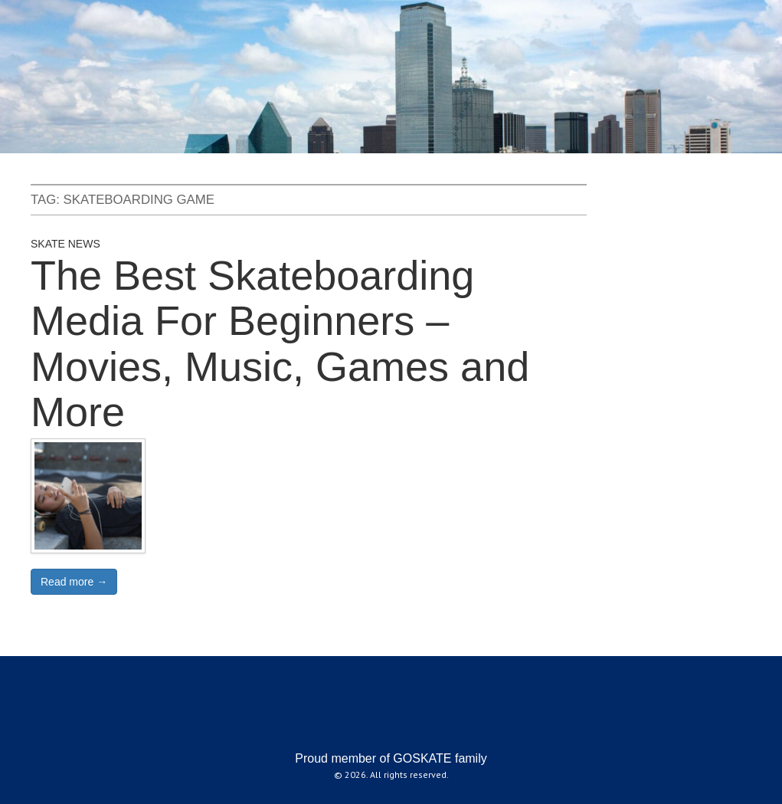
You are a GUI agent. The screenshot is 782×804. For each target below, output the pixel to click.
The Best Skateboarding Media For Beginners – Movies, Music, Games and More (280, 343)
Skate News (65, 244)
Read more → (74, 582)
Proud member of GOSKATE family (390, 758)
